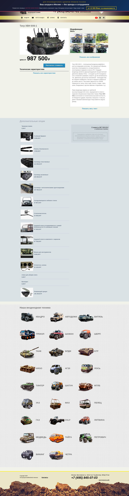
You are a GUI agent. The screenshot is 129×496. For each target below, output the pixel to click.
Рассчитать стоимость (54, 65)
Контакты (62, 17)
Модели (25, 17)
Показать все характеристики (44, 73)
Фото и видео (38, 17)
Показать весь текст (89, 108)
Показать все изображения (90, 57)
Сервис (51, 17)
